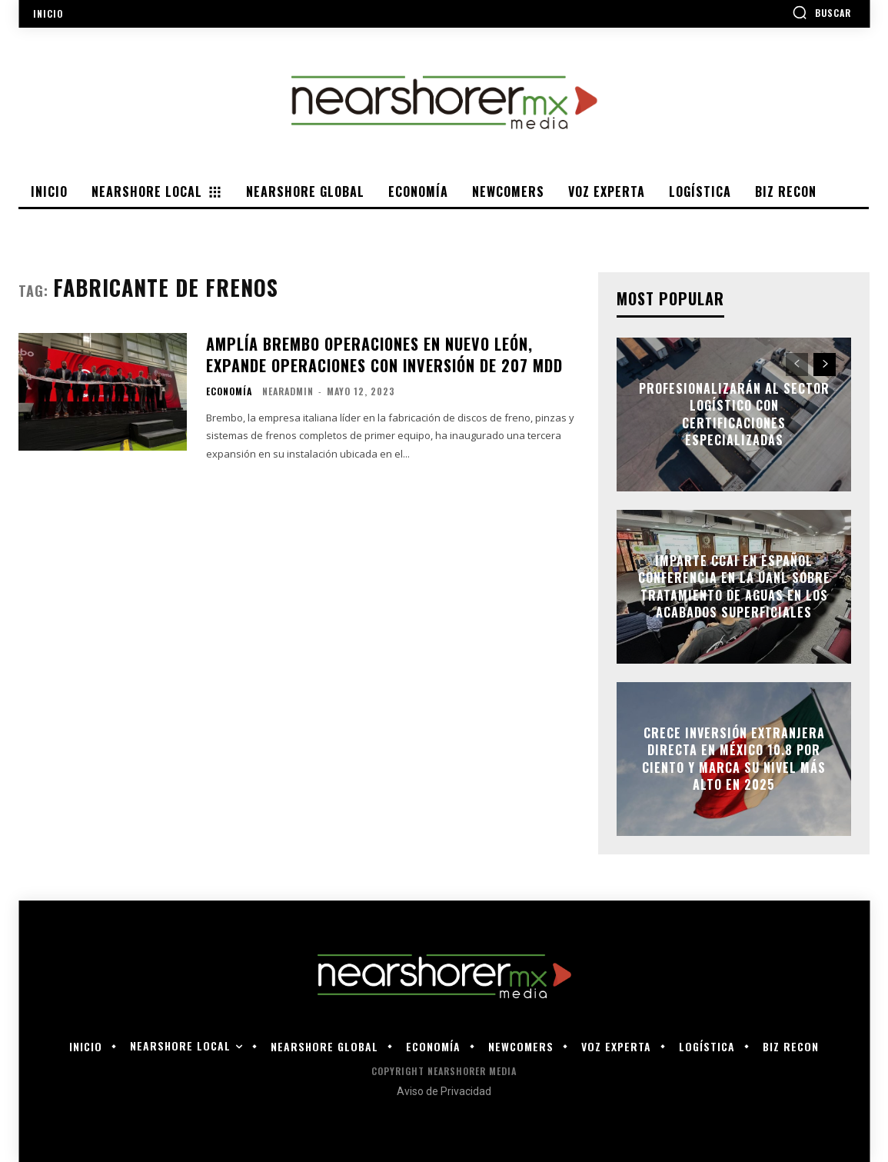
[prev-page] (797, 364)
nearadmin (288, 391)
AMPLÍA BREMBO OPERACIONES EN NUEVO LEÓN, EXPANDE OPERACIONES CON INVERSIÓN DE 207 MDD (384, 354)
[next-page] (824, 364)
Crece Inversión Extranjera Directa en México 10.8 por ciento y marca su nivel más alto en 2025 (734, 759)
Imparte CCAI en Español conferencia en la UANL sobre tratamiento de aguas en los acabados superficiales (734, 586)
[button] (821, 12)
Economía (229, 391)
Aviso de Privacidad (444, 1091)
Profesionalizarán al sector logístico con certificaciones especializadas (734, 414)
